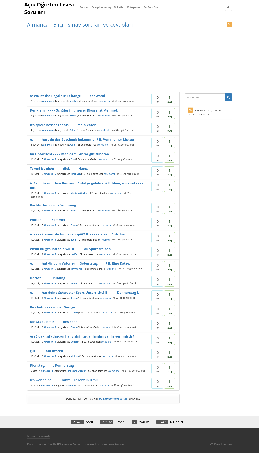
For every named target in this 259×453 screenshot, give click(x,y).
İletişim (31, 436)
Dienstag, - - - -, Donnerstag (52, 366)
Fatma (74, 327)
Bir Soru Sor (151, 7)
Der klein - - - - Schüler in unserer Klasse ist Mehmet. (74, 110)
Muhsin (75, 356)
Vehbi (74, 283)
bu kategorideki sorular (113, 399)
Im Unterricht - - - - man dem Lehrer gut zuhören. (70, 154)
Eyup (73, 239)
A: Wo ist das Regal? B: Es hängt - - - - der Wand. (68, 96)
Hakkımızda (43, 436)
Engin (74, 298)
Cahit (72, 130)
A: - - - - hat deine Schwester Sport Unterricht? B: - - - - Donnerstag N (85, 293)
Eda (73, 159)
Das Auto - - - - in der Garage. (53, 307)
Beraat (72, 115)
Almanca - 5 (48, 101)
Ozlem (74, 312)
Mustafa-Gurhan (79, 193)
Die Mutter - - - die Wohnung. (53, 205)
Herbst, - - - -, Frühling (47, 278)
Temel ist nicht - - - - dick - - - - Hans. (59, 169)
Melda (72, 101)
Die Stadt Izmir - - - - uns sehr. (54, 322)
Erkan (74, 225)
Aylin (72, 145)
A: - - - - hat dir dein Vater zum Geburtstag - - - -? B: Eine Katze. (80, 264)
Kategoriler (134, 7)
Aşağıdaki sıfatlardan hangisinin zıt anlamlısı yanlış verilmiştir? (82, 336)
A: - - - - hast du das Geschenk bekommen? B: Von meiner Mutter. (82, 140)
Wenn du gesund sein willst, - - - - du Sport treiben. (71, 249)
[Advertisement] (129, 61)
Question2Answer (112, 445)
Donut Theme (36, 445)
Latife (74, 254)
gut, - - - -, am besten (46, 351)
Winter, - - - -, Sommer (47, 220)
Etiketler (119, 7)
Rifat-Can (76, 174)
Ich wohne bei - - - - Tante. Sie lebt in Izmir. (64, 380)
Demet (74, 341)
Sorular (84, 7)
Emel (73, 210)
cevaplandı (104, 101)
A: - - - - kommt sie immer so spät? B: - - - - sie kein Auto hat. (78, 234)
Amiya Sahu (72, 445)
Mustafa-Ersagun (77, 371)
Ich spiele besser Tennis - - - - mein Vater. (63, 125)
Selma (71, 385)
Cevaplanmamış (101, 7)
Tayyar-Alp (76, 269)
